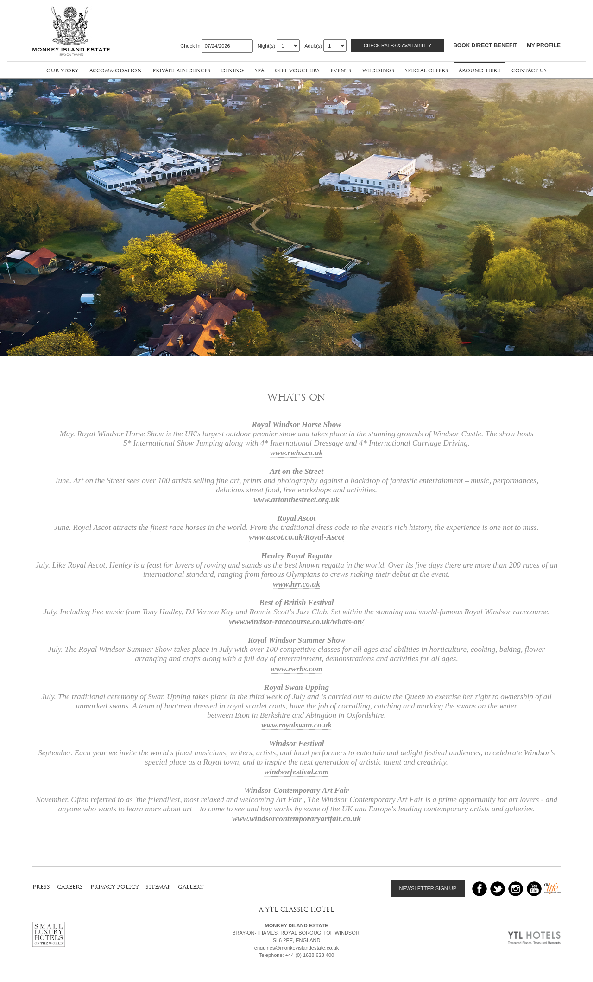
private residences (181, 70)
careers (70, 887)
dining (232, 70)
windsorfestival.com (296, 768)
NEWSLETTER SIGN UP (427, 888)
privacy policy (114, 887)
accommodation (115, 70)
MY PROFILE (544, 45)
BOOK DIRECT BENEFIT (485, 45)
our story (62, 70)
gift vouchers (297, 70)
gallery (190, 887)
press (41, 887)
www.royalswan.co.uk (296, 721)
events (340, 70)
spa (259, 70)
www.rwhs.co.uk (296, 449)
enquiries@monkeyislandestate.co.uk (296, 947)
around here (479, 70)
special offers (426, 70)
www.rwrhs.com (296, 665)
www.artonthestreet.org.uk (297, 496)
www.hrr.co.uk (296, 580)
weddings (378, 70)
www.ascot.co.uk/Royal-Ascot (296, 533)
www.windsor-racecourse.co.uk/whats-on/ (296, 618)
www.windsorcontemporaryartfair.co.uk (296, 814)
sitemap (158, 887)
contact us (529, 70)
